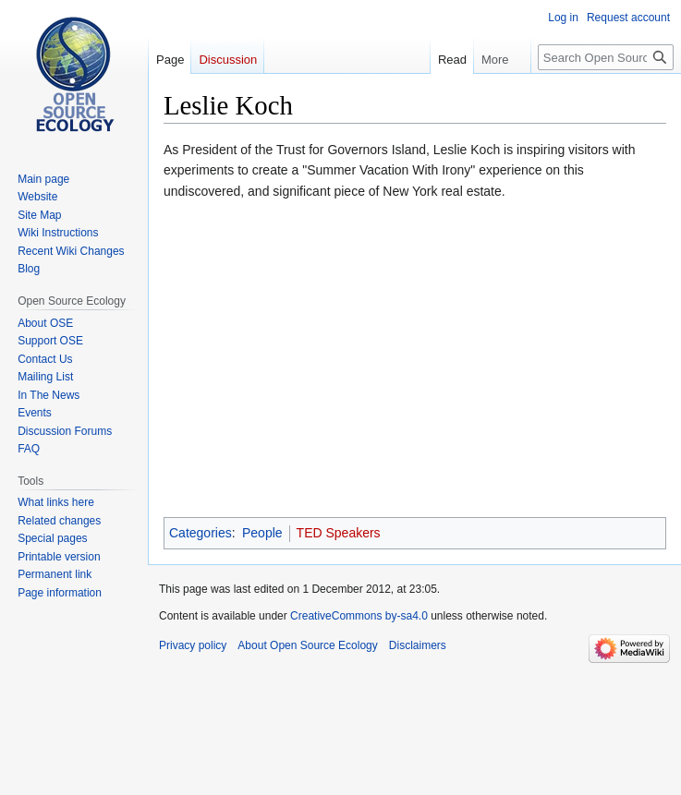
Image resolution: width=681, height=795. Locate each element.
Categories (200, 532)
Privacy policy (192, 645)
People (262, 532)
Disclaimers (417, 645)
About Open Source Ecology (307, 645)
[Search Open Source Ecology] (606, 57)
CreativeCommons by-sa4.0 (359, 615)
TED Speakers (339, 532)
